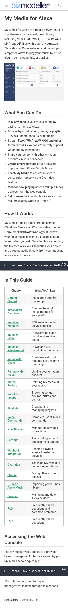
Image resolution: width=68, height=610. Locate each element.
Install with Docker (14, 360)
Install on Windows (13, 324)
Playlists (12, 408)
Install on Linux (13, 336)
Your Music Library (14, 396)
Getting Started (12, 299)
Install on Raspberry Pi (15, 348)
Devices (12, 496)
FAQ (10, 508)
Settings (12, 440)
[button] (6, 5)
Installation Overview (14, 311)
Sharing (12, 475)
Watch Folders (12, 383)
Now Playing (15, 429)
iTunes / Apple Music (15, 485)
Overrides (13, 464)
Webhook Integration (14, 452)
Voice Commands (14, 418)
